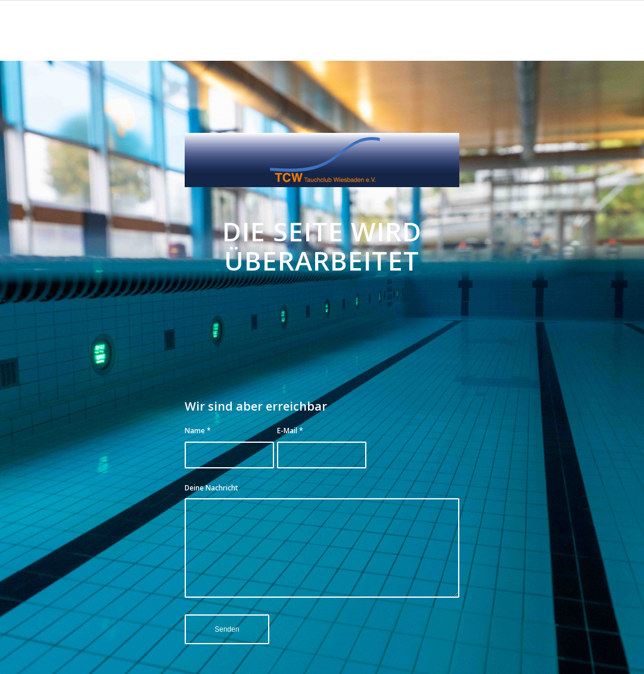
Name (198, 430)
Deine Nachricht (211, 488)
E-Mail (290, 430)
